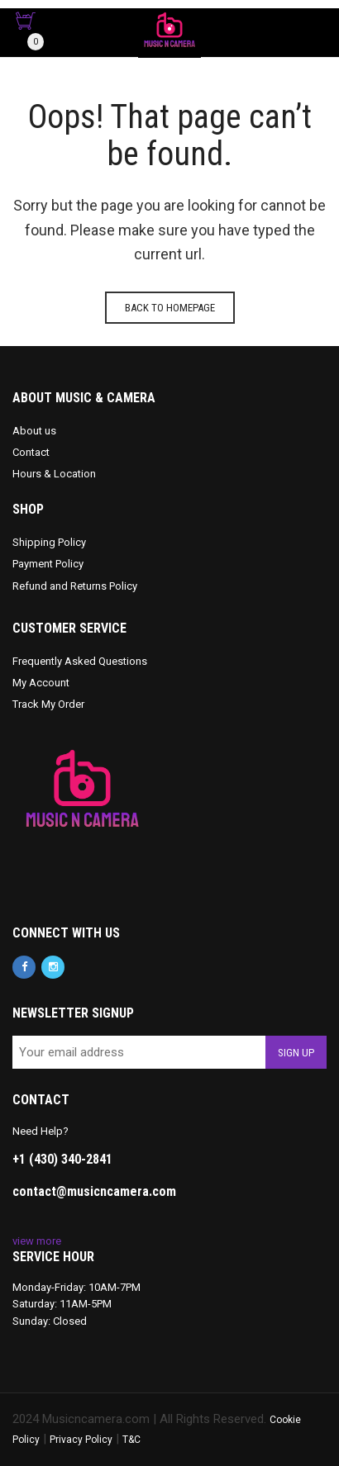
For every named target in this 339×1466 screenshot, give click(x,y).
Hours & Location (54, 473)
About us (34, 431)
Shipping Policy (49, 542)
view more (36, 1241)
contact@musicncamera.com (94, 1191)
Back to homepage (170, 307)
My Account (40, 682)
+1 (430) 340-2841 (62, 1159)
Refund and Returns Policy (74, 586)
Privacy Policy (81, 1439)
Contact (31, 452)
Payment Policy (48, 563)
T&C (131, 1439)
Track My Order (48, 704)
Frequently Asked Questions (79, 661)
